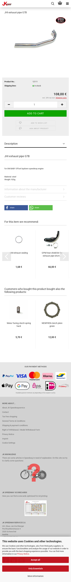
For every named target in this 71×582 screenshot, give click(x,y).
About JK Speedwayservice (13, 408)
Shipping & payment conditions (15, 425)
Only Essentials (35, 568)
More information (36, 576)
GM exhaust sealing (19, 253)
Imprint (5, 439)
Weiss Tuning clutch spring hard (19, 324)
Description (11, 143)
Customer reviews (15, 196)
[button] (16, 207)
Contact (5, 412)
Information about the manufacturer (25, 189)
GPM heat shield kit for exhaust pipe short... (52, 254)
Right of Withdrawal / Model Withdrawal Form (21, 430)
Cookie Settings (8, 443)
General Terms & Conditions (13, 421)
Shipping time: (10, 86)
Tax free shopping (9, 416)
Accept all (35, 560)
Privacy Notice (23, 554)
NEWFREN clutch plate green (52, 324)
